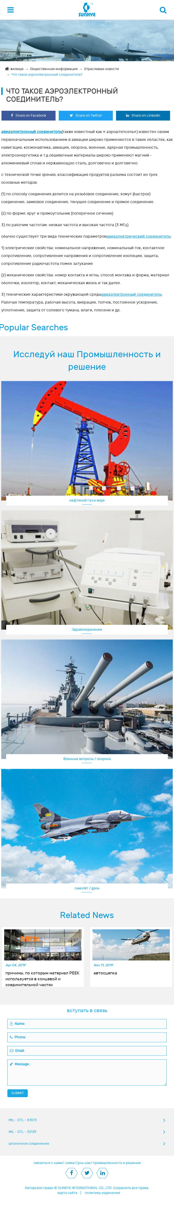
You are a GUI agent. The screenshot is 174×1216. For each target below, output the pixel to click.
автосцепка (105, 973)
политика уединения (102, 1193)
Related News (87, 915)
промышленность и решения (117, 1163)
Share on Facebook (28, 115)
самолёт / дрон (87, 888)
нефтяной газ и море (87, 500)
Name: (17, 1024)
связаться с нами (47, 1163)
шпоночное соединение (29, 1144)
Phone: (18, 1037)
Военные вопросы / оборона (87, 759)
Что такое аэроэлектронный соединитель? (46, 75)
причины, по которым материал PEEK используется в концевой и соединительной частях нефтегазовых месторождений (42, 976)
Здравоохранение (87, 629)
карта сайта (67, 1193)
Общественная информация (54, 69)
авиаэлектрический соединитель (138, 236)
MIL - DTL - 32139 (22, 1132)
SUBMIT (17, 1093)
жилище (17, 69)
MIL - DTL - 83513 (23, 1120)
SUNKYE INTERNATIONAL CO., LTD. (85, 1188)
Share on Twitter (86, 115)
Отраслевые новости (101, 69)
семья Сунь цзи (77, 1163)
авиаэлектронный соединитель (31, 132)
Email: (17, 1051)
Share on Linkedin (143, 115)
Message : (20, 1064)
